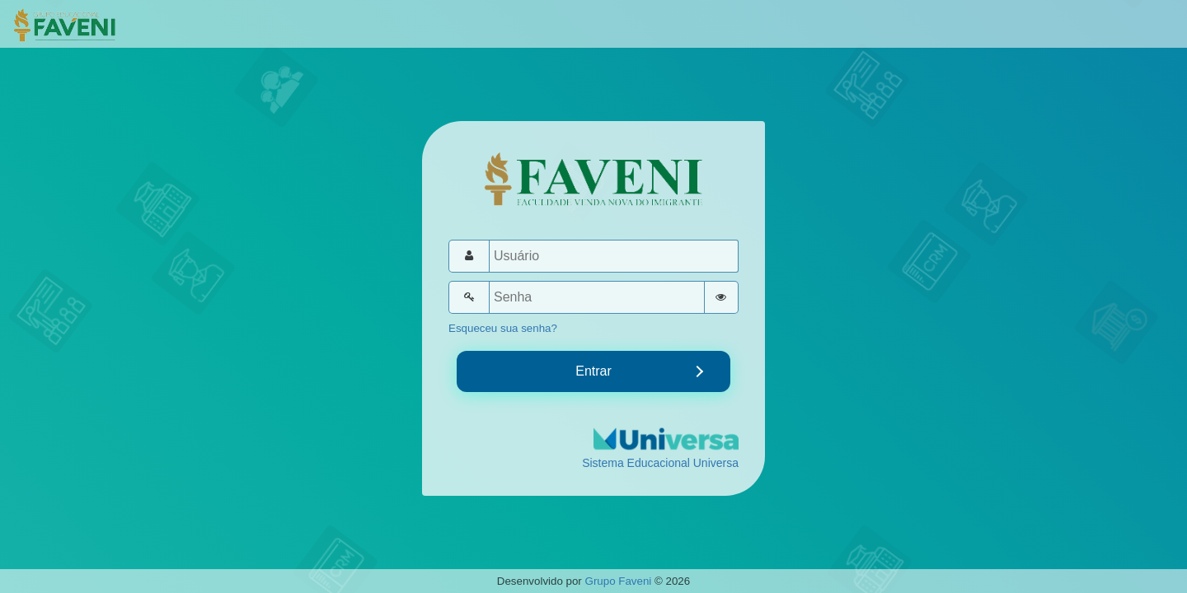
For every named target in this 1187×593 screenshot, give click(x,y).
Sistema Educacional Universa (660, 462)
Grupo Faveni (618, 581)
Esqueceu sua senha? (502, 328)
